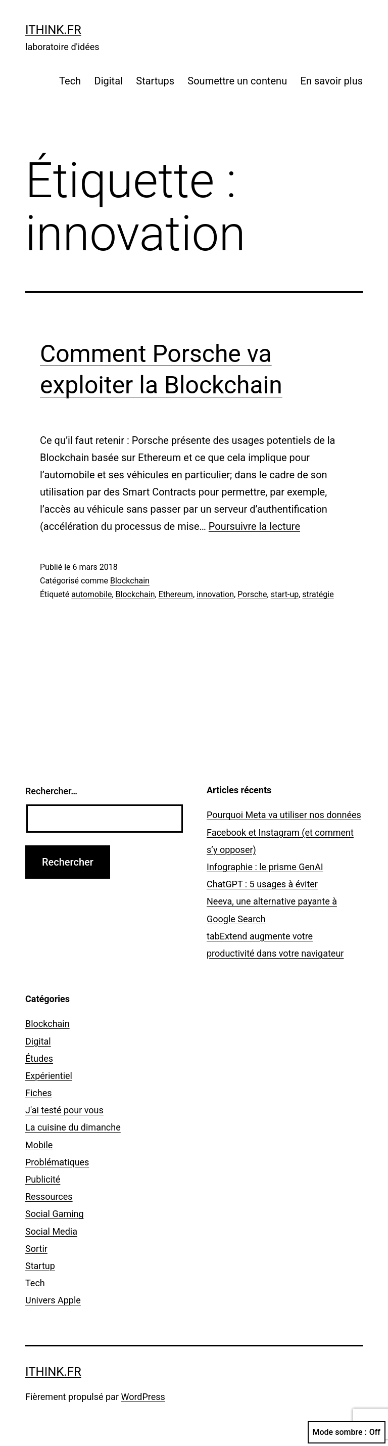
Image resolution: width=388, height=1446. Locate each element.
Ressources (49, 1196)
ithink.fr (53, 30)
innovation (215, 594)
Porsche (252, 594)
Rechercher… (51, 791)
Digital (108, 81)
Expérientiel (48, 1075)
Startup (40, 1265)
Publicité (42, 1179)
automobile (91, 594)
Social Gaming (54, 1213)
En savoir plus (332, 81)
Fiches (38, 1093)
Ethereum (176, 594)
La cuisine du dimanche (73, 1127)
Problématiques (57, 1162)
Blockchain (130, 580)
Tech (70, 81)
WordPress (143, 1396)
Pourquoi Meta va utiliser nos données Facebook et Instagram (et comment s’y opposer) (284, 831)
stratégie (317, 594)
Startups (155, 81)
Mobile (39, 1145)
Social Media (51, 1231)
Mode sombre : (346, 1432)
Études (39, 1058)
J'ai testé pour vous (64, 1110)
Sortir (36, 1248)
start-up (285, 594)
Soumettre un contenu (237, 81)
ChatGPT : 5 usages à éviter (262, 884)
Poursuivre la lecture (254, 526)
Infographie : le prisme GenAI (265, 867)
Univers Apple (53, 1300)
